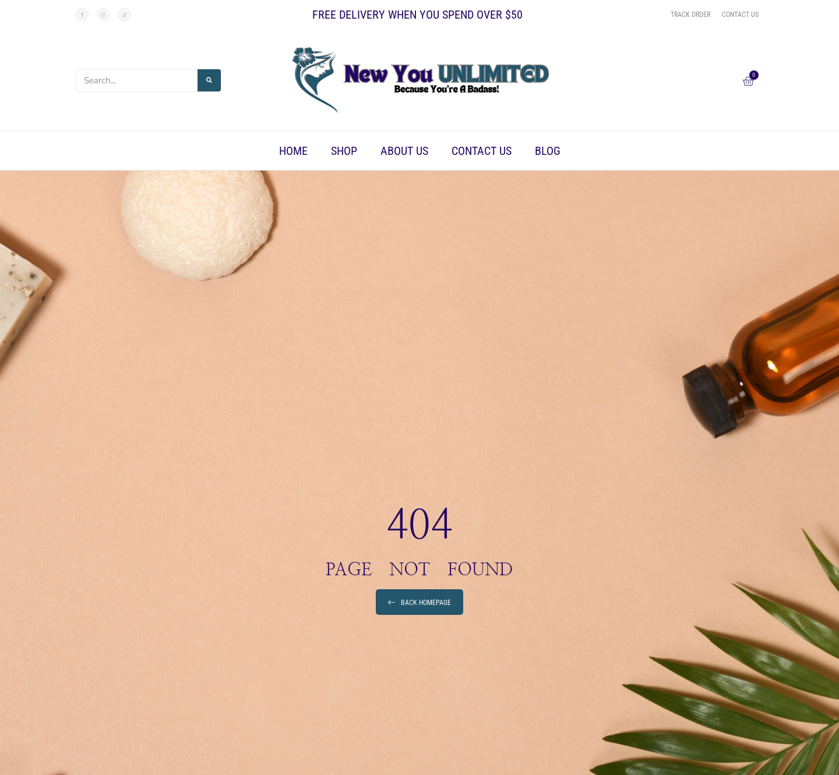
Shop (344, 151)
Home (293, 151)
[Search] (209, 80)
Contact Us (482, 151)
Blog (547, 151)
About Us (404, 151)
